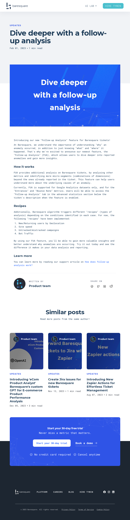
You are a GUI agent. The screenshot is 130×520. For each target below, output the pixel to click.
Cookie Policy (103, 509)
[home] (17, 6)
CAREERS (58, 492)
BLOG (71, 492)
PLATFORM (42, 492)
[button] (91, 6)
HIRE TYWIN (86, 492)
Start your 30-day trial (51, 443)
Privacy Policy (68, 509)
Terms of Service (86, 509)
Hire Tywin (113, 5)
